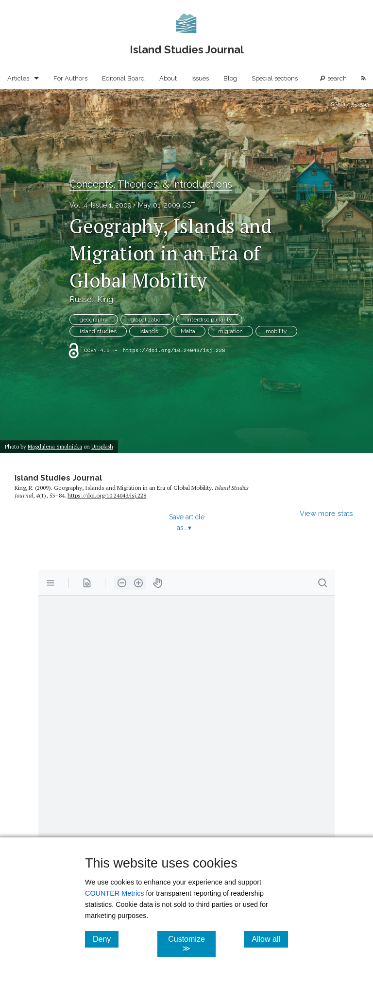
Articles (18, 78)
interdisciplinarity (209, 319)
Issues (200, 78)
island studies (98, 331)
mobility (276, 331)
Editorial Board (123, 78)
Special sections (275, 78)
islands (148, 331)
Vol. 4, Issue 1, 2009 (100, 205)
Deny (106, 938)
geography (94, 319)
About (168, 78)
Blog (230, 78)
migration (230, 331)
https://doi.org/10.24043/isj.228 (173, 351)
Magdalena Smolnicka (55, 446)
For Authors (70, 78)
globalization (147, 319)
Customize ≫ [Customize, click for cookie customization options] (191, 943)
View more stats (326, 513)
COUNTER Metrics (114, 893)
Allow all (270, 938)
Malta (188, 331)
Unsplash (102, 446)
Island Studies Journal (58, 478)
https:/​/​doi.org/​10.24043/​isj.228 (107, 495)
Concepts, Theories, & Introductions (150, 184)
